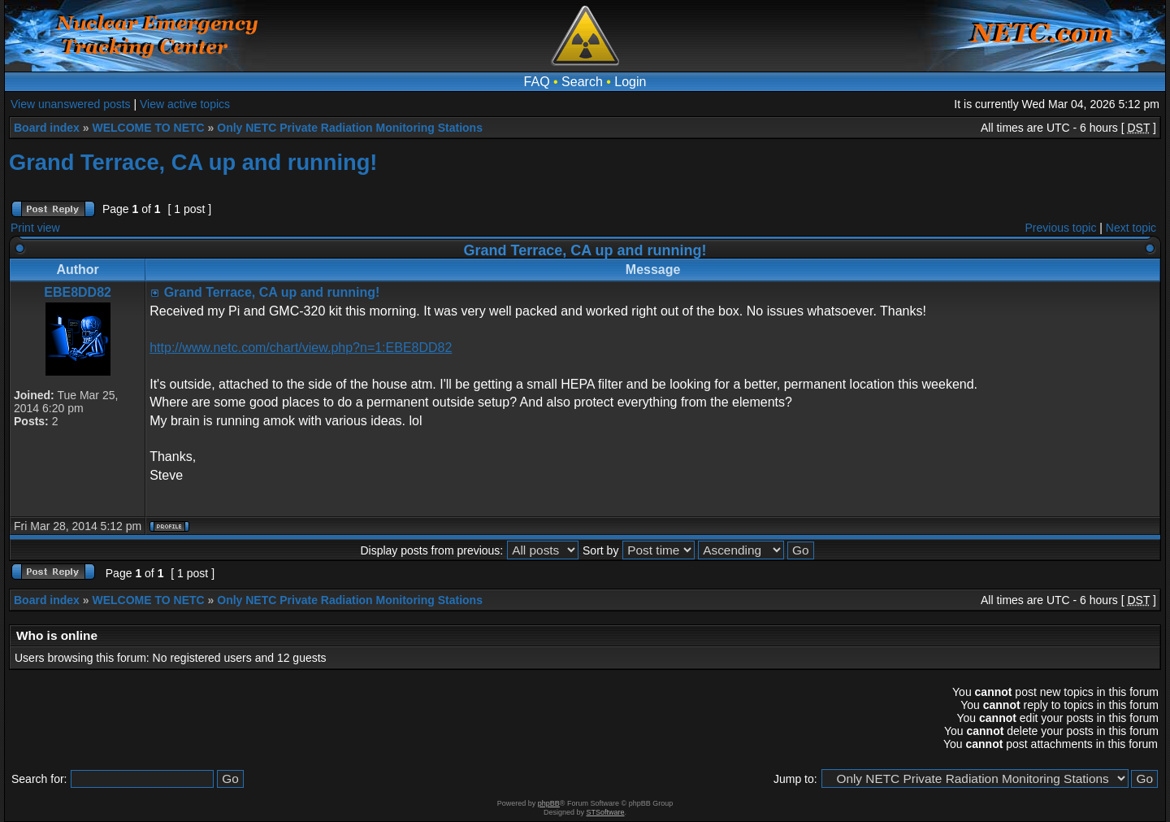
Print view (35, 227)
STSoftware (606, 812)
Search (582, 82)
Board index (47, 127)
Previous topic (1061, 227)
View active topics (185, 104)
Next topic (1131, 227)
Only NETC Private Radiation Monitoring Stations (350, 127)
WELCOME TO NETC (148, 127)
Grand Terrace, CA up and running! (193, 162)
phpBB (549, 803)
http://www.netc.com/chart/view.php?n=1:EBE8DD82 (301, 347)
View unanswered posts (71, 104)
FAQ (537, 82)
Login (630, 82)
